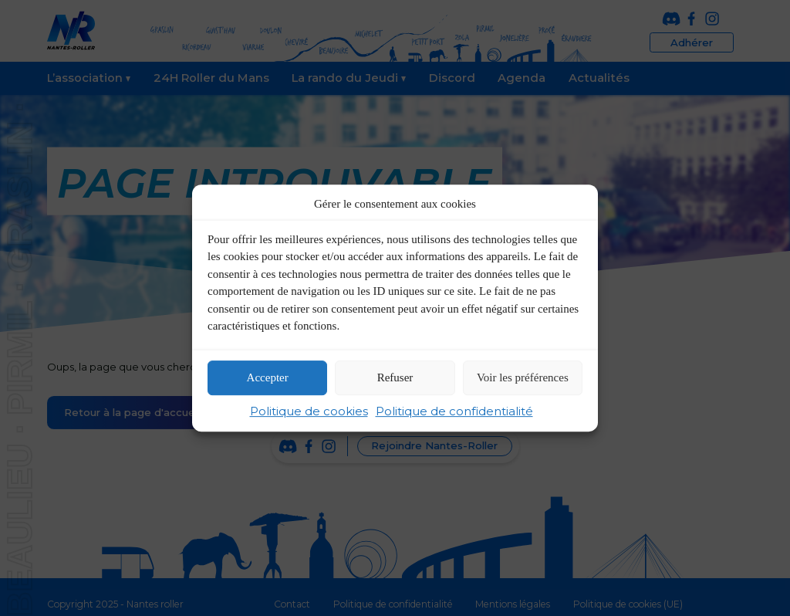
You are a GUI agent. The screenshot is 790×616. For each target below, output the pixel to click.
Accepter (268, 378)
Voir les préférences (523, 378)
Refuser (395, 378)
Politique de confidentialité (454, 411)
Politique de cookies (309, 411)
